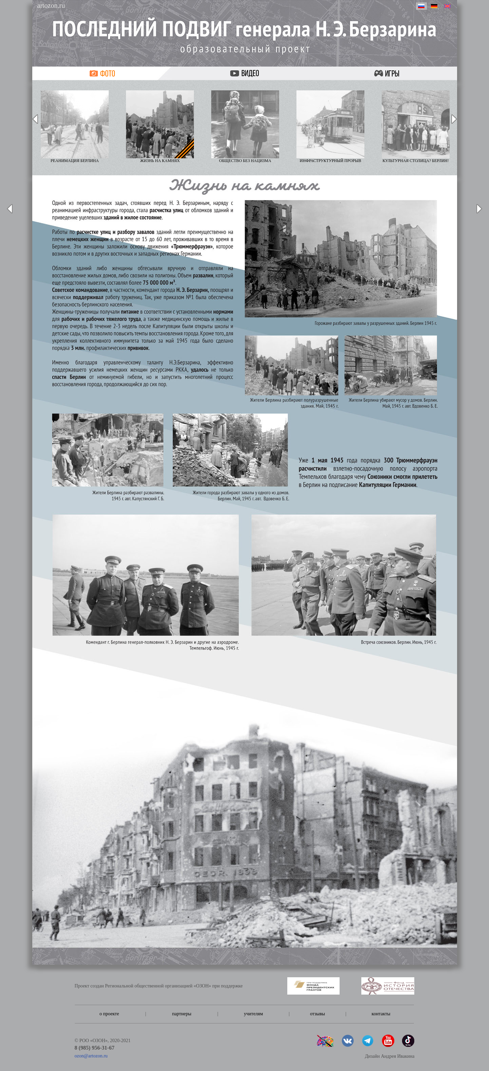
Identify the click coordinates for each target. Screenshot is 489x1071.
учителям (253, 1013)
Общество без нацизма (245, 126)
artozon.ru (51, 5)
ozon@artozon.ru (91, 1055)
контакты (381, 1013)
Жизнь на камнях (160, 126)
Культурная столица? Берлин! (416, 126)
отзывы (317, 1013)
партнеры (182, 1013)
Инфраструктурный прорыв (330, 126)
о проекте (109, 1013)
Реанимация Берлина (75, 126)
